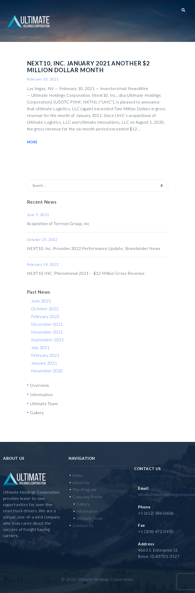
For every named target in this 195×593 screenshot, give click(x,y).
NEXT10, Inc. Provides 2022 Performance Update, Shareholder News (94, 248)
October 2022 (45, 308)
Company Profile (88, 496)
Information (41, 394)
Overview (39, 385)
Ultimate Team (44, 403)
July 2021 (40, 347)
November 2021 (47, 331)
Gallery (37, 412)
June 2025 (41, 300)
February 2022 (45, 316)
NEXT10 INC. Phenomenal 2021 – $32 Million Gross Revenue (86, 273)
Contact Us (83, 525)
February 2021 (45, 355)
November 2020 (47, 370)
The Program (84, 489)
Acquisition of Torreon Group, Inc (58, 223)
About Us (81, 482)
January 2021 (44, 362)
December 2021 (47, 324)
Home (78, 475)
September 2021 (47, 339)
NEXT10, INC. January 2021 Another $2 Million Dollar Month (88, 66)
